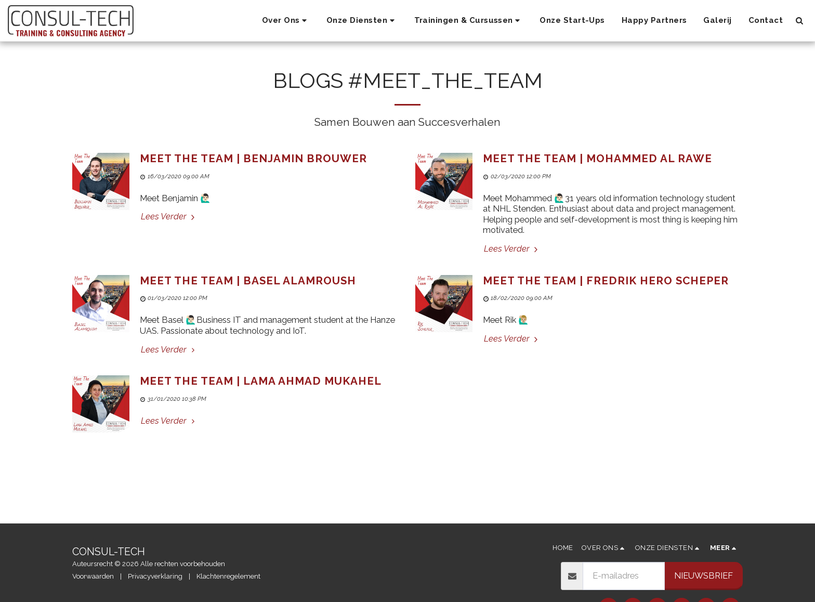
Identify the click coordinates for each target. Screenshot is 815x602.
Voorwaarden (93, 576)
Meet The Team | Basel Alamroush (248, 280)
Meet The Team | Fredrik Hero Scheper (606, 280)
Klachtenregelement (228, 576)
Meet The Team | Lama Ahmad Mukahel (261, 381)
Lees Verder (169, 216)
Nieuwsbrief (703, 575)
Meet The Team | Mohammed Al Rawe (597, 158)
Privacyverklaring (155, 576)
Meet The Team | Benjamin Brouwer (253, 158)
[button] (286, 21)
